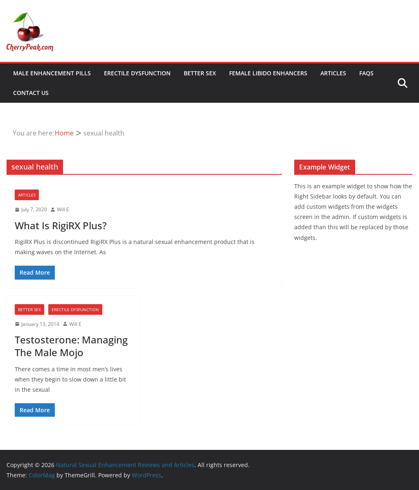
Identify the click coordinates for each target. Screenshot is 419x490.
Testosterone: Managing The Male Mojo (71, 346)
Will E (63, 209)
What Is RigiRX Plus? (61, 225)
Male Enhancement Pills (52, 73)
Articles (333, 73)
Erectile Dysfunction (137, 73)
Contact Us (31, 93)
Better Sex (200, 73)
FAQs (366, 73)
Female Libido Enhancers (268, 73)
